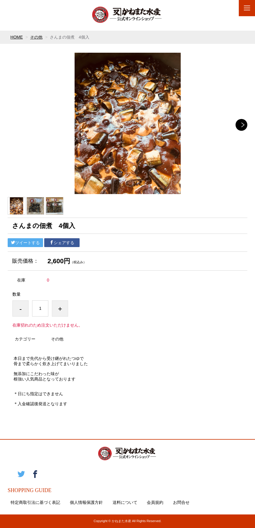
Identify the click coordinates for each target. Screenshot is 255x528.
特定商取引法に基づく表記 (35, 502)
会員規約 (155, 502)
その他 (36, 37)
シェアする (62, 242)
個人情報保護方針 (86, 502)
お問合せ (181, 502)
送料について (125, 502)
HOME (16, 37)
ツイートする (25, 242)
